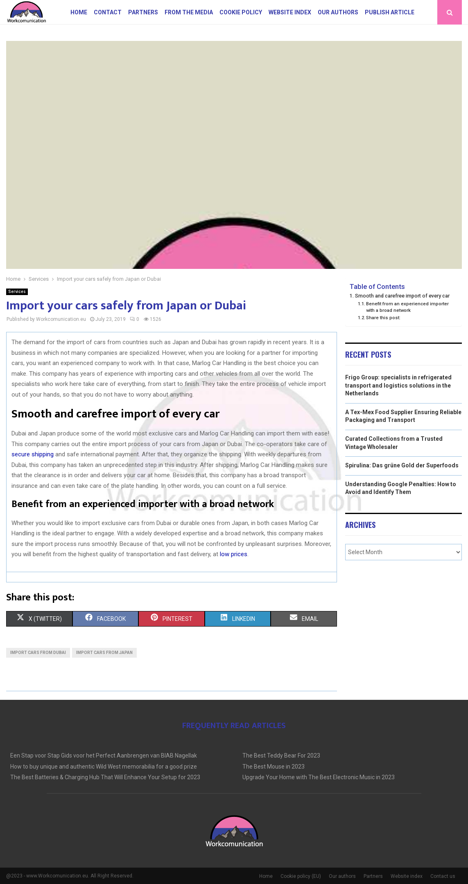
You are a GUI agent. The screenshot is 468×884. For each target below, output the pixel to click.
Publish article (389, 12)
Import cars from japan (104, 652)
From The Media (189, 12)
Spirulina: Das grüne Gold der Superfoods (402, 465)
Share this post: (383, 317)
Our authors (338, 12)
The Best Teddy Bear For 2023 (281, 755)
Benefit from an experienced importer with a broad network (407, 307)
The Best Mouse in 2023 (273, 766)
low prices (233, 554)
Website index (290, 12)
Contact (108, 12)
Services (17, 291)
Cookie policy (240, 12)
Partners (143, 12)
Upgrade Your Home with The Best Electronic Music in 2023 (318, 777)
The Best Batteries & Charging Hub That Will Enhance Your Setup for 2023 (105, 777)
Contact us (442, 876)
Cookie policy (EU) (300, 876)
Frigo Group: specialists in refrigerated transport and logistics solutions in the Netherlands (398, 385)
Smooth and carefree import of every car (402, 296)
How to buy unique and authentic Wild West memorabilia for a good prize (103, 766)
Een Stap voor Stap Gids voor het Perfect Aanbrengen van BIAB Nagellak (103, 755)
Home (78, 12)
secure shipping (32, 454)
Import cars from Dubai (38, 652)
